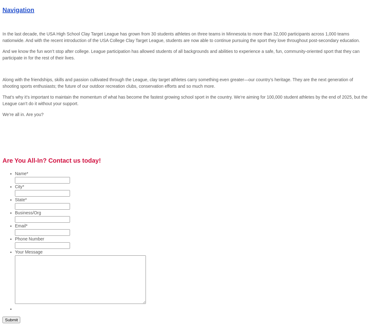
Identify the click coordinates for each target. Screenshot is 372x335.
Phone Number (29, 238)
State (21, 199)
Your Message (29, 251)
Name (21, 173)
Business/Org (28, 212)
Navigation (18, 10)
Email (21, 225)
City (19, 186)
